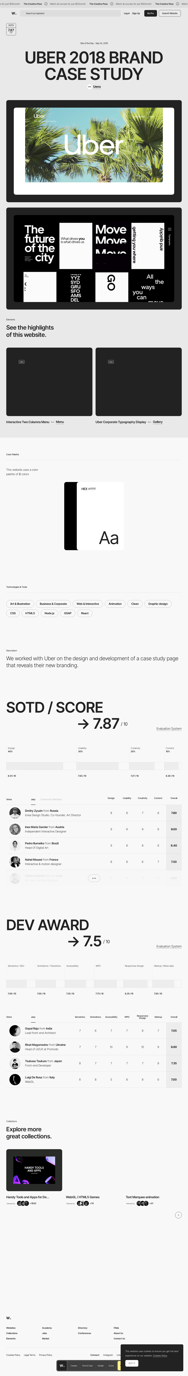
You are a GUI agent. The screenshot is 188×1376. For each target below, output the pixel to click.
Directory (82, 1327)
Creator (74, 1365)
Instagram (108, 1355)
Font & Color (87, 1365)
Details (101, 1365)
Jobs (44, 1333)
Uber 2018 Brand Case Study (94, 65)
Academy (47, 1327)
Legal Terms (29, 1355)
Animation (115, 603)
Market (45, 1338)
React (85, 613)
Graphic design (158, 603)
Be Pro (150, 13)
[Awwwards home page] (62, 1365)
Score (111, 1365)
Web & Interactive (88, 603)
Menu (60, 422)
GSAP (67, 613)
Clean (135, 603)
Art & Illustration (20, 603)
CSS (13, 613)
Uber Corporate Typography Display (121, 422)
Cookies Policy (13, 1355)
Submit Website (170, 13)
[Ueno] (94, 86)
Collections (11, 1333)
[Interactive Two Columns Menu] (49, 382)
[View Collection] (34, 1170)
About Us (118, 1333)
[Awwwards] (14, 13)
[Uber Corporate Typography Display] (138, 382)
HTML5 (30, 613)
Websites (11, 1327)
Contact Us (119, 1338)
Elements (11, 1338)
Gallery (158, 422)
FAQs (116, 1327)
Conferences (84, 1333)
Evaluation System (169, 728)
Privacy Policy (45, 1355)
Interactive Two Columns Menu (27, 422)
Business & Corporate (53, 603)
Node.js (49, 613)
